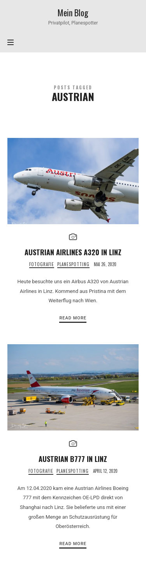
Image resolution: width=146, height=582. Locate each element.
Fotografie (41, 264)
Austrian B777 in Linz (73, 458)
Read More (72, 318)
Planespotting (73, 264)
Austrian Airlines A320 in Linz (73, 252)
